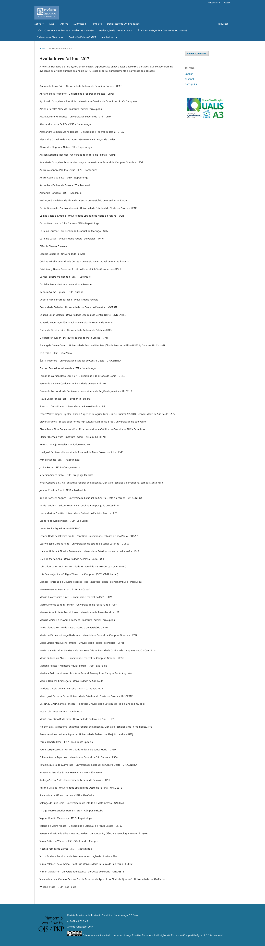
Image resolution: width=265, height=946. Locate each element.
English (189, 73)
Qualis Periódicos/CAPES (82, 37)
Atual (52, 23)
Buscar (223, 23)
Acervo (64, 23)
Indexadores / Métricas (50, 37)
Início (42, 48)
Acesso (227, 2)
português (191, 84)
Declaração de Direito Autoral (115, 30)
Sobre (38, 23)
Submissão (80, 23)
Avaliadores (108, 37)
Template (96, 23)
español (189, 78)
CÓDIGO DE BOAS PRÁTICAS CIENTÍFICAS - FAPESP (65, 30)
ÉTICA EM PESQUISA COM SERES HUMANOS (162, 30)
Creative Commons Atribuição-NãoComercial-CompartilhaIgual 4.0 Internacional (177, 935)
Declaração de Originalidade (123, 23)
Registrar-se (214, 2)
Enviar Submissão (196, 53)
